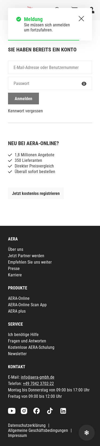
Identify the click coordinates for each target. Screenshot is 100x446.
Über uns (15, 249)
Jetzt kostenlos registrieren (36, 193)
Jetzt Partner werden (26, 255)
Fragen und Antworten (27, 340)
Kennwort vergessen (25, 110)
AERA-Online (19, 298)
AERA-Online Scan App (27, 304)
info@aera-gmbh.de (37, 377)
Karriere (15, 274)
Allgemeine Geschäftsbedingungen (38, 430)
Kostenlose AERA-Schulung (31, 347)
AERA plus (17, 311)
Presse (14, 268)
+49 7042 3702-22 (38, 383)
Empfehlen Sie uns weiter (30, 262)
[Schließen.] (81, 18)
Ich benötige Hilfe (23, 334)
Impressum (17, 435)
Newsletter (17, 353)
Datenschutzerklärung (27, 425)
